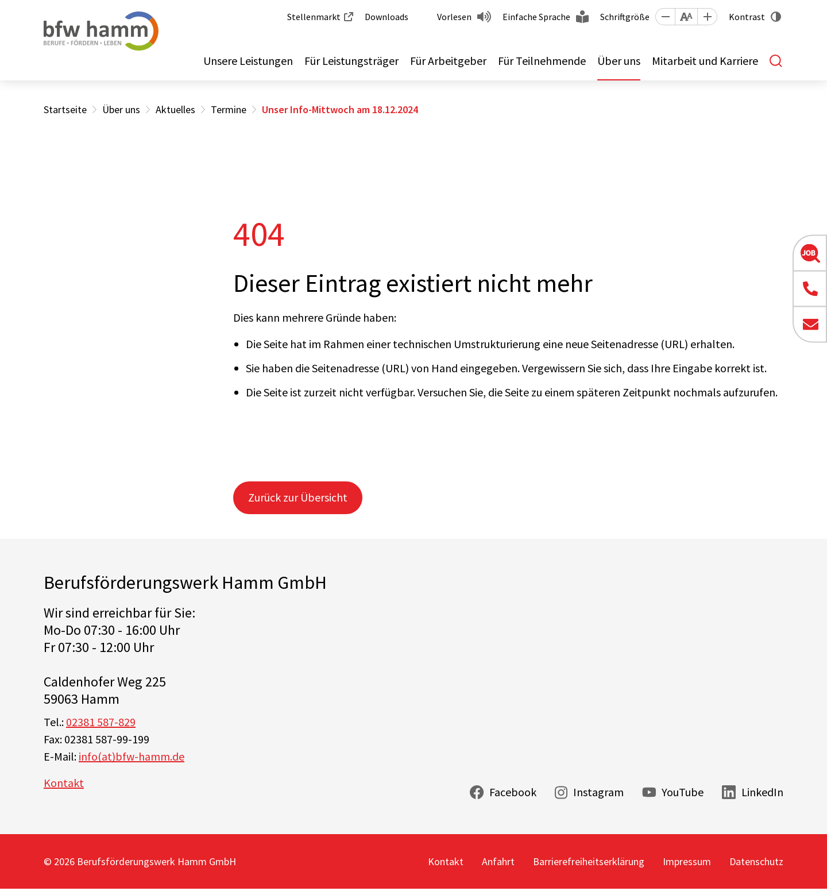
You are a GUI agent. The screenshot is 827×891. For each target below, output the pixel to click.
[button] (665, 16)
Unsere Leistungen (248, 60)
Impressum (687, 861)
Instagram (598, 792)
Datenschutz (756, 861)
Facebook (512, 792)
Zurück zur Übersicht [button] (297, 497)
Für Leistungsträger (351, 60)
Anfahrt (498, 861)
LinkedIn (762, 792)
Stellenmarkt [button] (314, 16)
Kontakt (64, 783)
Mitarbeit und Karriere (705, 60)
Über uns (618, 60)
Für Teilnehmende (542, 60)
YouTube (683, 792)
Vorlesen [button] (454, 16)
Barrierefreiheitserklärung (588, 861)
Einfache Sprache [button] (536, 16)
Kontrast (747, 16)
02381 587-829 (101, 722)
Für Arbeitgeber (448, 60)
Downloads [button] (386, 16)
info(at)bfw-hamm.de (131, 756)
